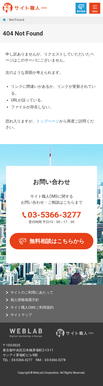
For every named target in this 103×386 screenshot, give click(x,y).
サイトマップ (21, 315)
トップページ (47, 121)
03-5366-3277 (54, 215)
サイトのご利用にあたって (31, 292)
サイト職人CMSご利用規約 (32, 307)
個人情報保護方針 (24, 300)
